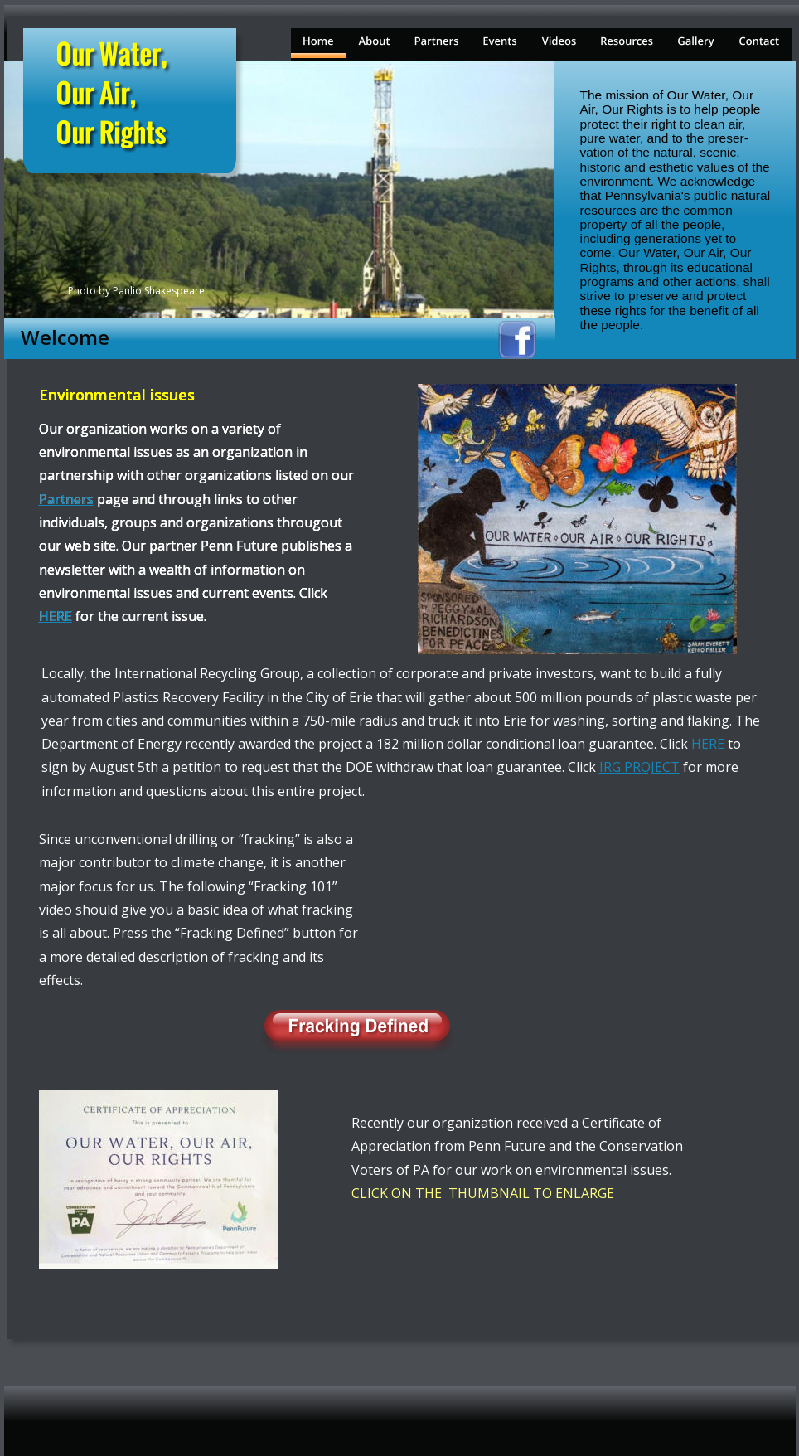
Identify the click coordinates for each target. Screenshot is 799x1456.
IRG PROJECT (639, 767)
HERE (707, 744)
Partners (66, 499)
